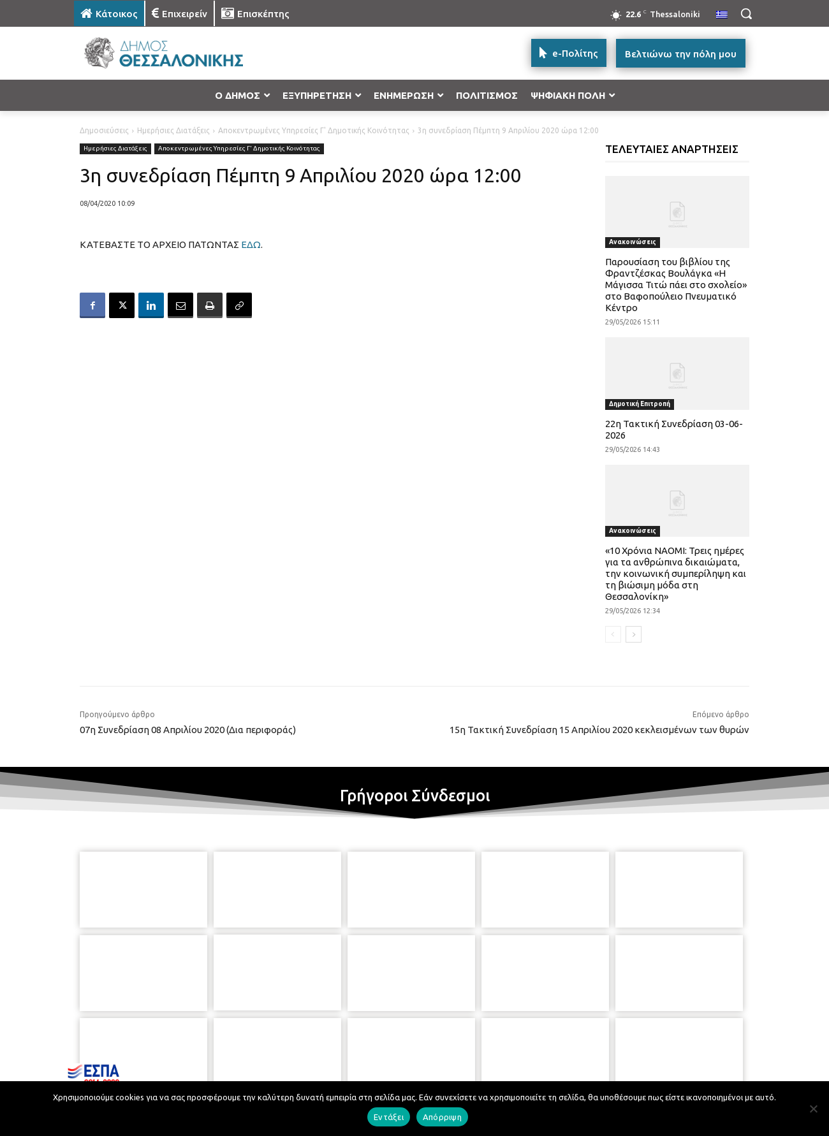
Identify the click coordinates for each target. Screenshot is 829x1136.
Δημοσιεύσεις (104, 130)
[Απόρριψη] (813, 1108)
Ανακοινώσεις (632, 241)
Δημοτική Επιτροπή (639, 403)
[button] (746, 13)
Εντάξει (389, 1116)
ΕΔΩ (251, 244)
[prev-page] (613, 634)
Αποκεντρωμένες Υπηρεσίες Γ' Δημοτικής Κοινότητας (313, 130)
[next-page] (634, 634)
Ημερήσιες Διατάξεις (173, 130)
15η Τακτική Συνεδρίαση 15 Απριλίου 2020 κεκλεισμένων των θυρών (599, 729)
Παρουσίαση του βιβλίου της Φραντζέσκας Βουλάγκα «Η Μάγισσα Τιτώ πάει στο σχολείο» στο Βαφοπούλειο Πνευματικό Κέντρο (676, 284)
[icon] (503, 1067)
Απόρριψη (442, 1116)
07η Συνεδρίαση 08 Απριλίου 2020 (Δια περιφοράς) (188, 729)
